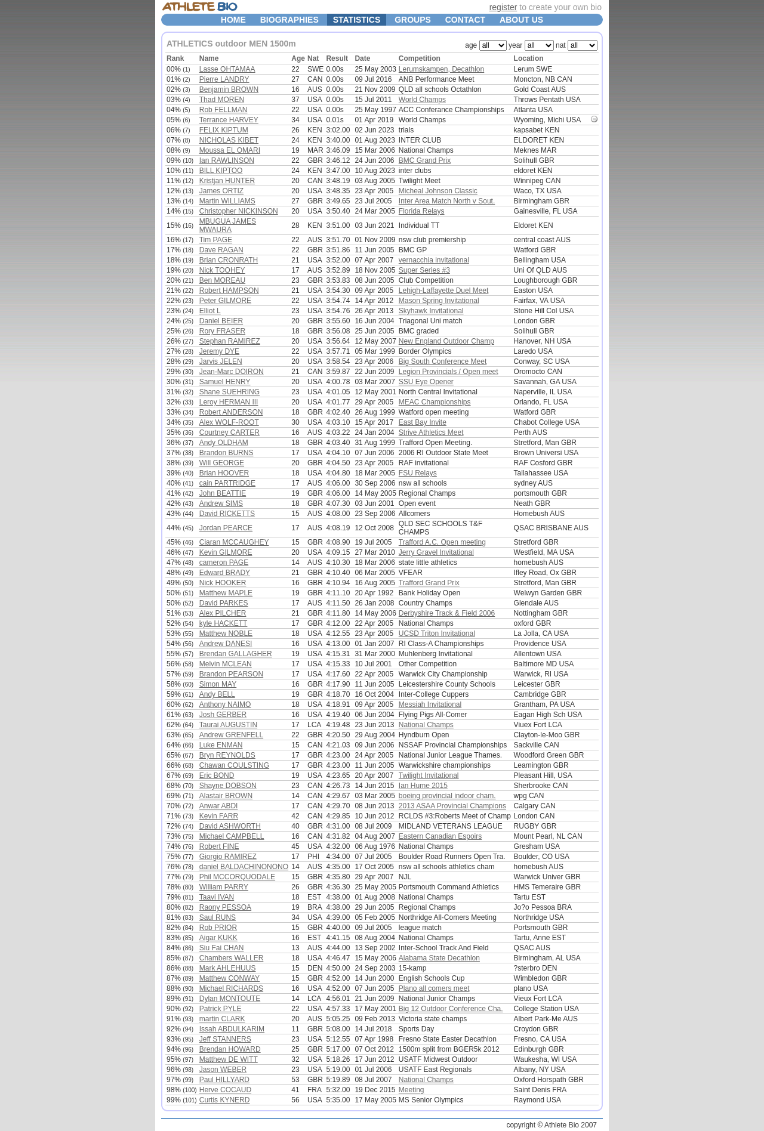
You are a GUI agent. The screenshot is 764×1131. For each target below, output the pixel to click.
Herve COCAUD (225, 1090)
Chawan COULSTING (234, 765)
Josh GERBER (223, 714)
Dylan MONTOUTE (229, 998)
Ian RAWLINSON (226, 160)
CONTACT (465, 19)
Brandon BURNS (226, 453)
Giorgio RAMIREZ (228, 856)
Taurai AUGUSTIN (228, 725)
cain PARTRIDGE (227, 483)
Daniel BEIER (221, 321)
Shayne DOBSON (228, 785)
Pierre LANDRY (224, 79)
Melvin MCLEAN (225, 664)
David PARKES (223, 603)
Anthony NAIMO (225, 704)
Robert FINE (219, 846)
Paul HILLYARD (224, 1080)
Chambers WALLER (231, 958)
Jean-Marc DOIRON (231, 371)
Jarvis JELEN (220, 361)
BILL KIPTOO (221, 170)
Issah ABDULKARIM (231, 1029)
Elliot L (210, 311)
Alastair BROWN (225, 796)
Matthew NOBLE (225, 633)
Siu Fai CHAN (221, 948)
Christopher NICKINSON (238, 211)
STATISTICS (357, 19)
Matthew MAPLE (225, 593)
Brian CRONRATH (228, 260)
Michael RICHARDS (231, 988)
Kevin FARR (218, 816)
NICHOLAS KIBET (228, 140)
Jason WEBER (223, 1069)
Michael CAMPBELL (231, 836)
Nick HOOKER (223, 583)
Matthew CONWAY (229, 978)
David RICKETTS (227, 513)
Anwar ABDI (218, 806)
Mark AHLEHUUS (227, 968)
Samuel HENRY (225, 382)
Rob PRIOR (218, 927)
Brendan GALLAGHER (235, 654)
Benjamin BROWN (228, 89)
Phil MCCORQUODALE (237, 877)
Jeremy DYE (219, 351)
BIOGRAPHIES (289, 19)
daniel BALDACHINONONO (243, 867)
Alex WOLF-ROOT (229, 422)
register (503, 7)
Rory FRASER (222, 331)
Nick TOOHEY (222, 270)
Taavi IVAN (216, 897)
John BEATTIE (222, 493)
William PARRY (223, 887)
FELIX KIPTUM (223, 130)
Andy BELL (217, 694)
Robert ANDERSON (231, 412)
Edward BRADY (224, 572)
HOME (233, 19)
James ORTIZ (221, 191)
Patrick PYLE (220, 1009)
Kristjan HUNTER (227, 181)
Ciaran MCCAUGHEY (234, 542)
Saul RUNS (217, 917)
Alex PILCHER (223, 613)
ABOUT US (521, 19)
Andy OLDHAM (223, 442)
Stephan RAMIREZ (229, 341)
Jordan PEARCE (225, 528)
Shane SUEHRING (229, 392)
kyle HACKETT (223, 623)
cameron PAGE (223, 562)
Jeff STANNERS (225, 1039)
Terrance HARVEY (228, 120)
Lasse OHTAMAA (227, 69)
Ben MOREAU (222, 280)
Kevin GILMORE (225, 552)
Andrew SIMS (221, 503)
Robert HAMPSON (229, 290)
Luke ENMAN (221, 745)
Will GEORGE (221, 463)
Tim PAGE (215, 240)
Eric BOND (217, 775)
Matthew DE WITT (228, 1059)
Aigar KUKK (218, 938)
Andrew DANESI (225, 643)
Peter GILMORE (225, 300)
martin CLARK (222, 1019)
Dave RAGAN (221, 250)
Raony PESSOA (225, 907)
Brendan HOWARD (230, 1049)
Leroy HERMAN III (228, 402)
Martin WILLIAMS (227, 201)
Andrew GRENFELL (231, 735)
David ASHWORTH (230, 826)
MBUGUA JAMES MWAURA (227, 225)
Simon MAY (217, 684)
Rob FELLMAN (223, 110)
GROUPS (413, 19)
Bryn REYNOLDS (227, 755)
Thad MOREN (221, 99)
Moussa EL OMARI (229, 150)
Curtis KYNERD (224, 1100)
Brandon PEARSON (231, 674)
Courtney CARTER (229, 432)
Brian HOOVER (224, 473)
